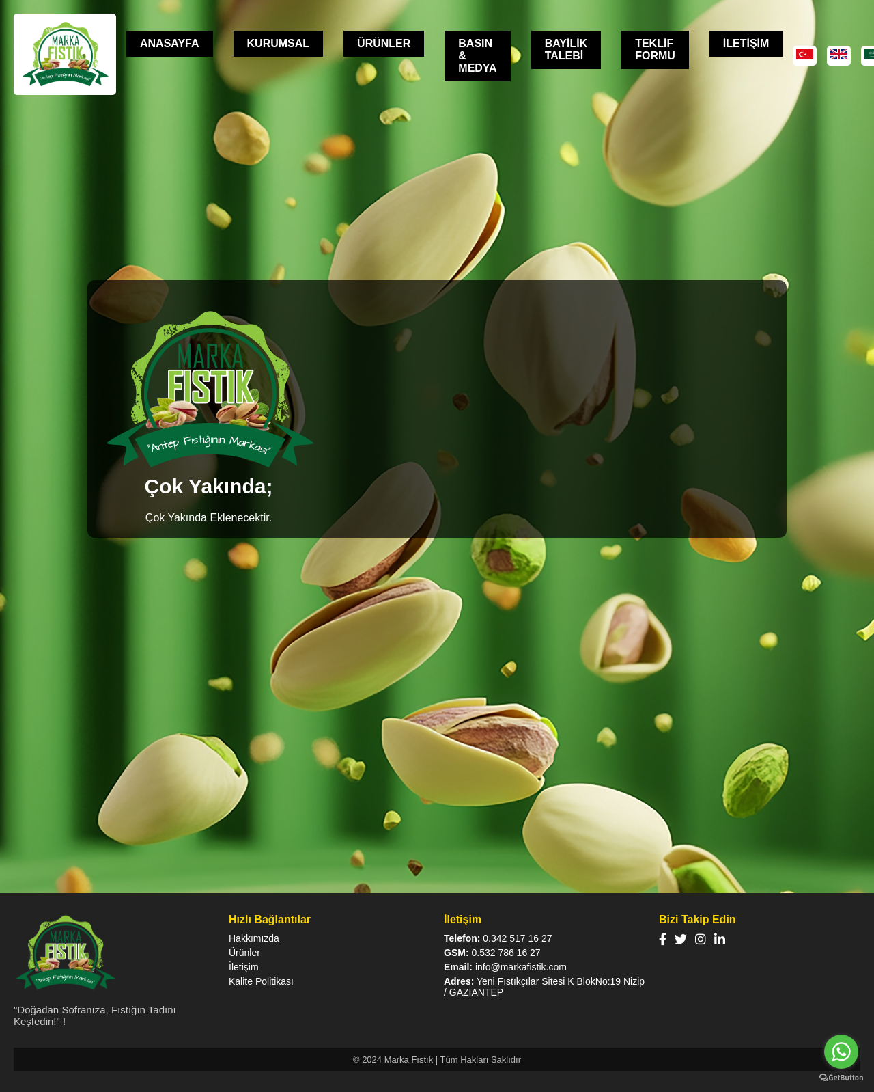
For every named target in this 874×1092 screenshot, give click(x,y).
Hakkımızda (254, 938)
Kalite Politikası (261, 981)
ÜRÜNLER (383, 43)
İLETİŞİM (746, 43)
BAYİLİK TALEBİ (566, 50)
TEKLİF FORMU (655, 50)
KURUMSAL (278, 43)
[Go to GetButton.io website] (841, 1078)
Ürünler (244, 952)
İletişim (244, 966)
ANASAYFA (169, 43)
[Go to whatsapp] (841, 1052)
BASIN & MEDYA (477, 56)
